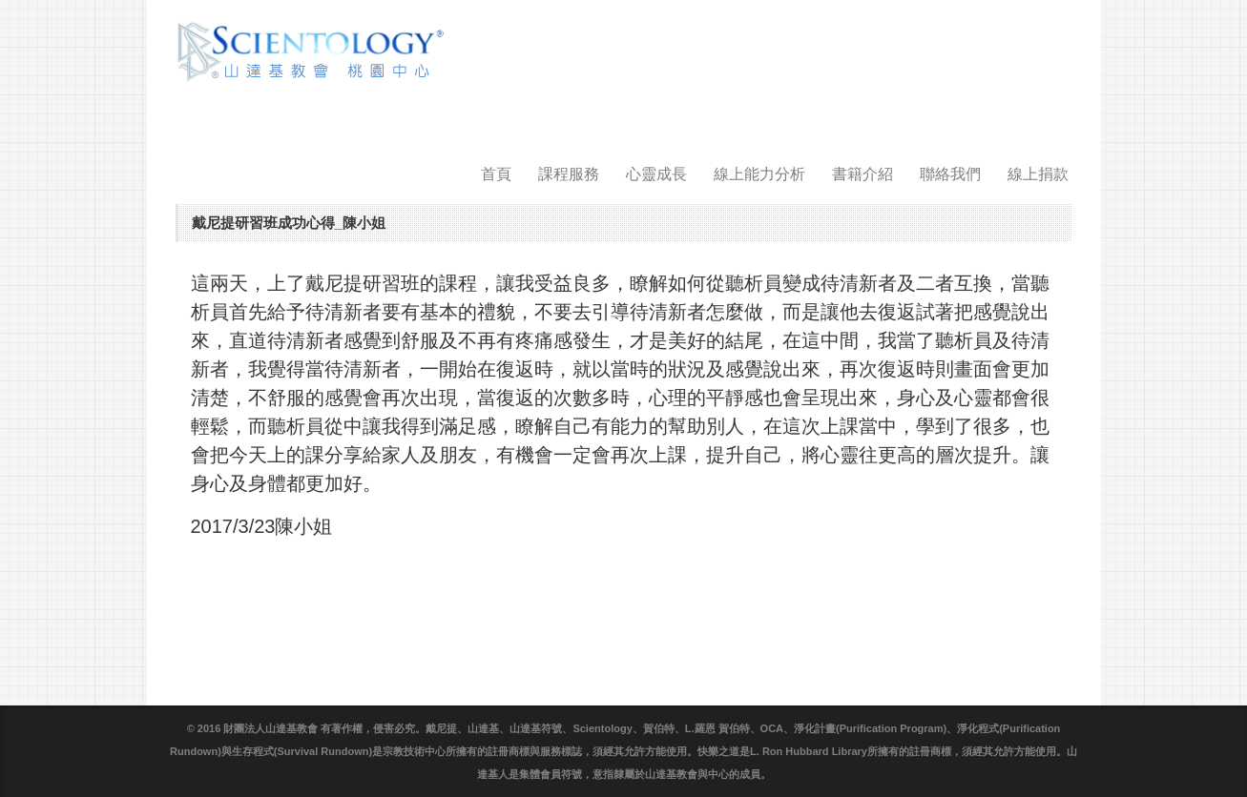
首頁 (496, 174)
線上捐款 (1038, 174)
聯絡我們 (950, 174)
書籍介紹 (862, 174)
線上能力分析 (759, 174)
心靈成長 (656, 174)
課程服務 (568, 174)
